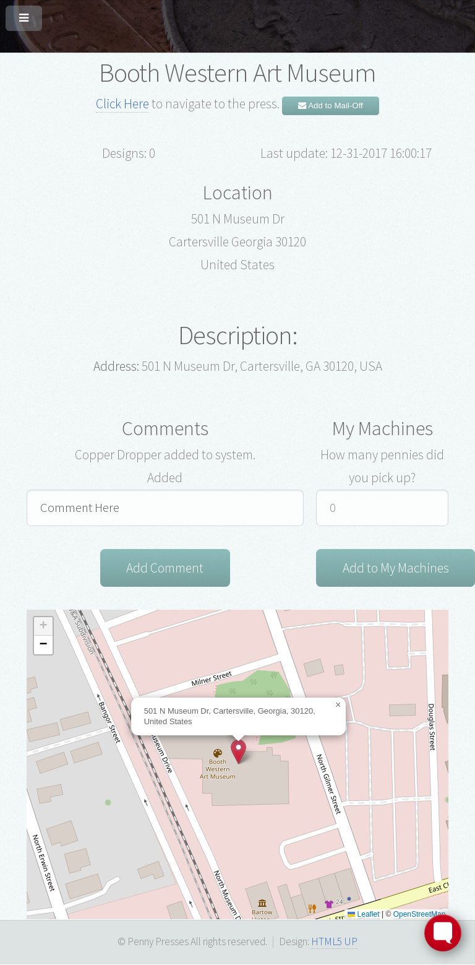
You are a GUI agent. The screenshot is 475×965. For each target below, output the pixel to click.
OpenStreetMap (419, 915)
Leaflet (363, 915)
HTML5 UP (334, 943)
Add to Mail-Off (330, 105)
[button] (238, 753)
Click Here (122, 103)
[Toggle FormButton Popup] (442, 932)
